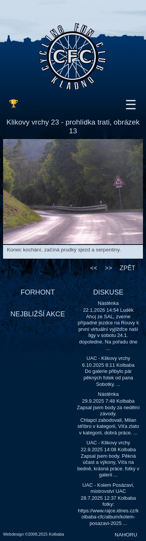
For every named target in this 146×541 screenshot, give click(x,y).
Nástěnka (108, 303)
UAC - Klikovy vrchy (108, 358)
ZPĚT (127, 268)
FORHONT (38, 292)
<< (93, 268)
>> (108, 268)
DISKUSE (108, 292)
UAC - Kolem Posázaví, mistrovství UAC (109, 488)
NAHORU (126, 535)
